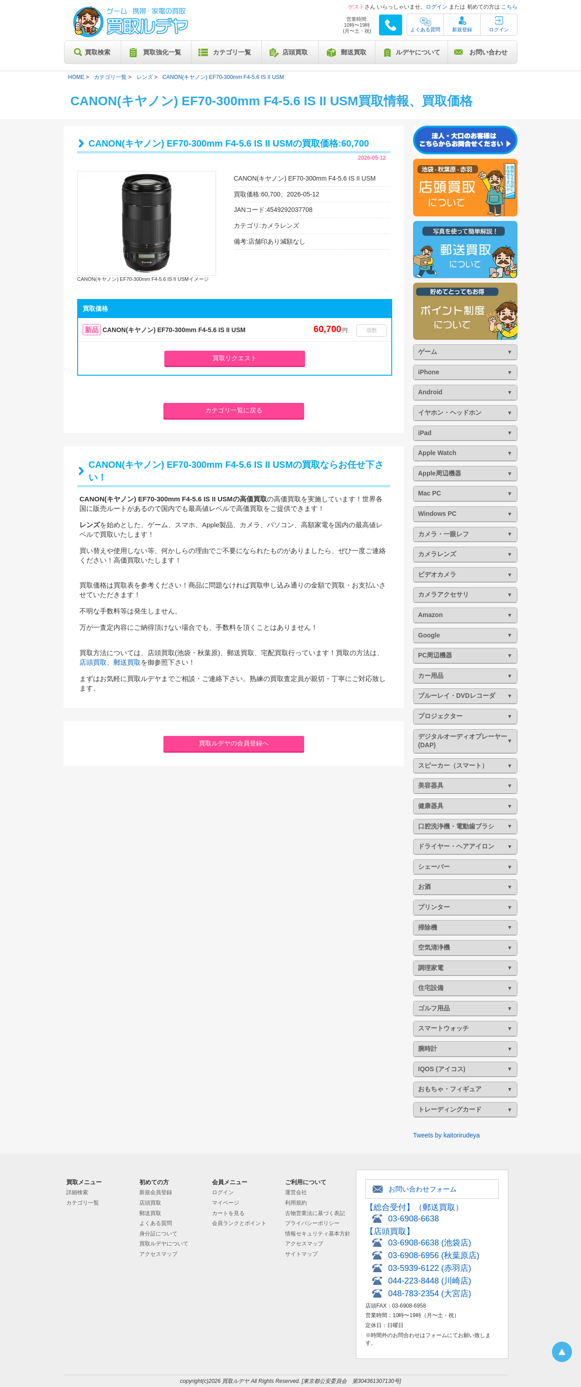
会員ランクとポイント (239, 1223)
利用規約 (296, 1203)
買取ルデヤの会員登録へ (234, 743)
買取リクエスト (234, 358)
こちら (509, 7)
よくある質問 (425, 29)
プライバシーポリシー (312, 1223)
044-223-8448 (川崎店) (429, 1280)
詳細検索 (77, 1192)
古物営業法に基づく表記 (315, 1213)
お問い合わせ (488, 52)
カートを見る (228, 1213)
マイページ (225, 1203)
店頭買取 (295, 52)
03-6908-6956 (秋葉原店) (433, 1255)
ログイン (437, 7)
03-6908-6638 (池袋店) (429, 1242)
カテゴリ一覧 (232, 52)
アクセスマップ (158, 1254)
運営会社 (296, 1192)
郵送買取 (353, 52)
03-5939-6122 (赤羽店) (429, 1268)
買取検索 (97, 52)
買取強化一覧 (162, 52)
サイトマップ (301, 1254)
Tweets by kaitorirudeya (446, 1135)
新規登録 (462, 29)
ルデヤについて (418, 52)
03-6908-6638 (413, 1218)
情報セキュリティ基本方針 (317, 1233)
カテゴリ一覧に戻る (233, 410)
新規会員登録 (155, 1192)
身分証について (158, 1233)
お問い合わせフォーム (423, 1189)
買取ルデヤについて (163, 1243)
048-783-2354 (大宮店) (429, 1293)
